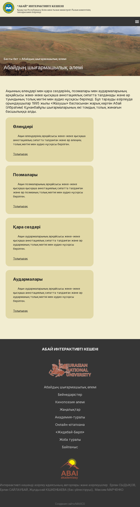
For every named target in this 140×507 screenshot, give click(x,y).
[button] (137, 21)
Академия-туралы (70, 417)
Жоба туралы (70, 440)
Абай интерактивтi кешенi (70, 349)
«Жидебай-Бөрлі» (70, 432)
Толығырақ (20, 154)
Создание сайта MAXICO (70, 503)
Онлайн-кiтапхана (70, 425)
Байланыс (70, 447)
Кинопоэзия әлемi (70, 402)
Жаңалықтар (70, 409)
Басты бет (11, 59)
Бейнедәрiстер (70, 395)
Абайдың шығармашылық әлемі (70, 387)
